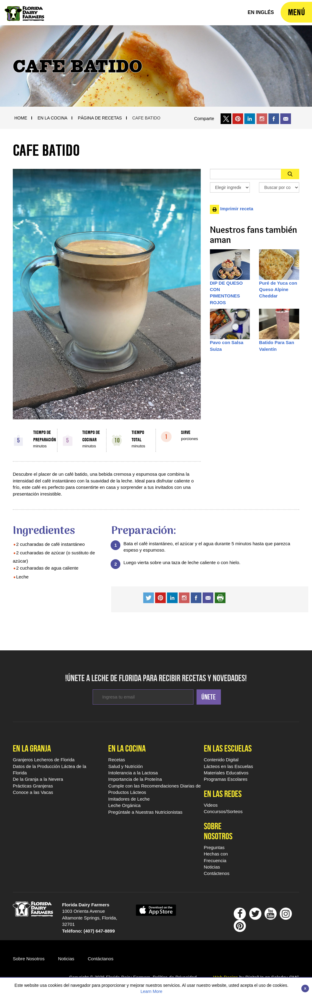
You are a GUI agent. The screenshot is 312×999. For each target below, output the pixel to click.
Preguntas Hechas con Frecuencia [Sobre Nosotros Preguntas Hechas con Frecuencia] (216, 854)
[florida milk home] (261, 12)
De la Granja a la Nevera (38, 779)
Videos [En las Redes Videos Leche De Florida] (211, 805)
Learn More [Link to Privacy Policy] (151, 991)
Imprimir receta (232, 208)
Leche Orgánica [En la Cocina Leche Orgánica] (124, 805)
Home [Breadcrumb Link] (20, 118)
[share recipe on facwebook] (196, 597)
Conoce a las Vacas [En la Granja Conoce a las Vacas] (33, 792)
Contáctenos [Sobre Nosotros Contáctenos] (216, 873)
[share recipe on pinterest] (160, 597)
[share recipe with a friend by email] (208, 597)
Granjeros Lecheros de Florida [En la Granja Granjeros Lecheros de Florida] (44, 759)
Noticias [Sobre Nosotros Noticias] (212, 866)
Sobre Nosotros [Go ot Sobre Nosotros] (28, 958)
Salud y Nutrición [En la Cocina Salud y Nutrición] (125, 766)
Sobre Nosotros (218, 831)
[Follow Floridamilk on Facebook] (240, 915)
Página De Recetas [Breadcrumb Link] (100, 118)
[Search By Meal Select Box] (279, 187)
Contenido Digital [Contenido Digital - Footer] (221, 759)
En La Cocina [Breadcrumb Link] (52, 118)
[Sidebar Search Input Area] (245, 174)
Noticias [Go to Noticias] (66, 958)
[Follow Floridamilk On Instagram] (286, 915)
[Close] (305, 988)
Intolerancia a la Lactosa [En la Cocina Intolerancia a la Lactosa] (133, 772)
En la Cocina (127, 748)
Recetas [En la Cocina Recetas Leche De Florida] (116, 759)
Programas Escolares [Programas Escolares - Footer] (225, 779)
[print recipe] (220, 597)
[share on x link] (226, 118)
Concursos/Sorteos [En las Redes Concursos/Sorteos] (223, 811)
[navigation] (296, 12)
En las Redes (223, 794)
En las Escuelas (228, 748)
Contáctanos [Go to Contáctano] (100, 958)
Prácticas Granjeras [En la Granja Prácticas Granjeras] (33, 785)
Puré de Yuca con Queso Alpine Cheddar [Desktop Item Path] (278, 289)
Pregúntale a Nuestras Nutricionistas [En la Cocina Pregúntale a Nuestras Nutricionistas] (145, 812)
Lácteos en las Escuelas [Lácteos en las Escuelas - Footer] (228, 766)
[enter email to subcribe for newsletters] (143, 697)
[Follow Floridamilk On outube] (270, 915)
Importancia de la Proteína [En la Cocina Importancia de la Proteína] (135, 779)
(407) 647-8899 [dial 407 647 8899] (99, 930)
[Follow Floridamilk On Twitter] (255, 915)
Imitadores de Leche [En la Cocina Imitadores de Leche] (129, 799)
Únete (208, 697)
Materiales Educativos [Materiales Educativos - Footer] (226, 772)
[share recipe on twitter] (148, 597)
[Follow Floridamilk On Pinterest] (240, 927)
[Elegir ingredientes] (230, 187)
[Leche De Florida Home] (24, 9)
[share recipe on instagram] (172, 597)
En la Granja (32, 748)
